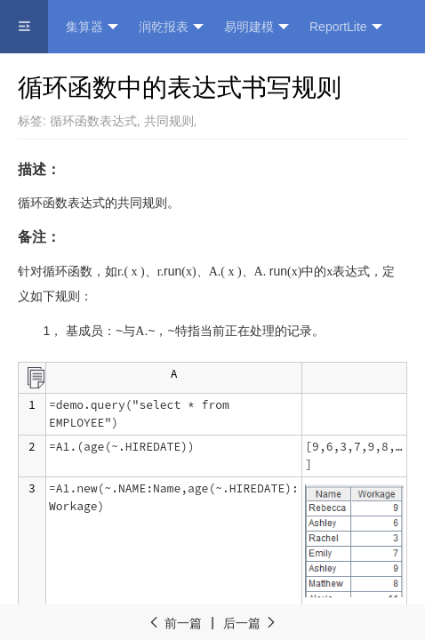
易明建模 (256, 27)
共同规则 (169, 121)
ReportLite (345, 27)
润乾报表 (171, 27)
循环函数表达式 (93, 121)
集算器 (92, 27)
